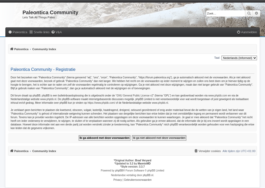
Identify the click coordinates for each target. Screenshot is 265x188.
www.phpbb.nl (48, 99)
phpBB (119, 170)
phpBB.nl (148, 175)
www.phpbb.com (217, 95)
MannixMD (144, 163)
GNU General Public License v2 (134, 95)
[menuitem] (17, 32)
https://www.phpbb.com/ (101, 102)
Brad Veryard (143, 160)
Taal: (217, 57)
